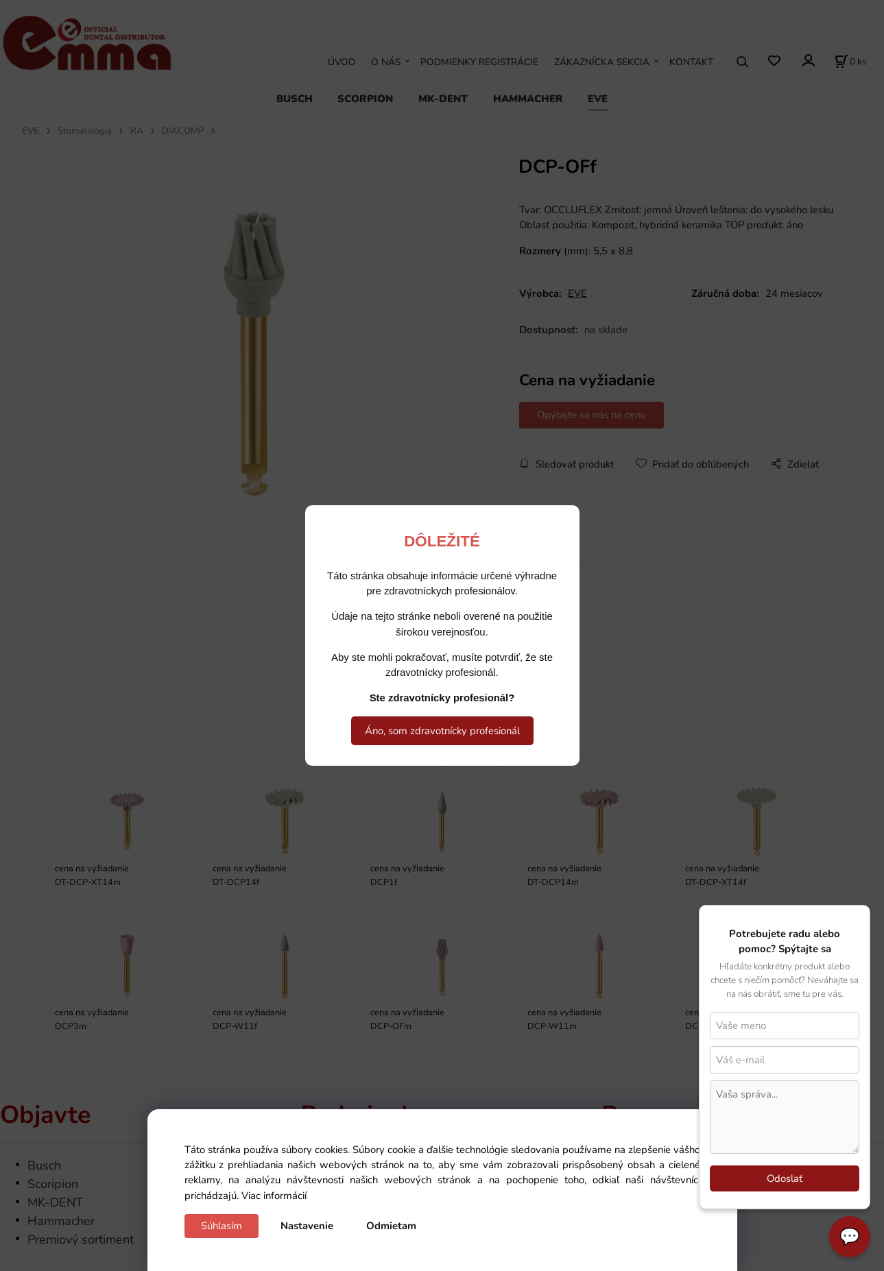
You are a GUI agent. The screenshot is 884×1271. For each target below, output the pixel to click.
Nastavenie (306, 1226)
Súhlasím (221, 1226)
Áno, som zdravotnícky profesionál (442, 731)
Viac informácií (274, 1195)
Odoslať (784, 1178)
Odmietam (391, 1226)
